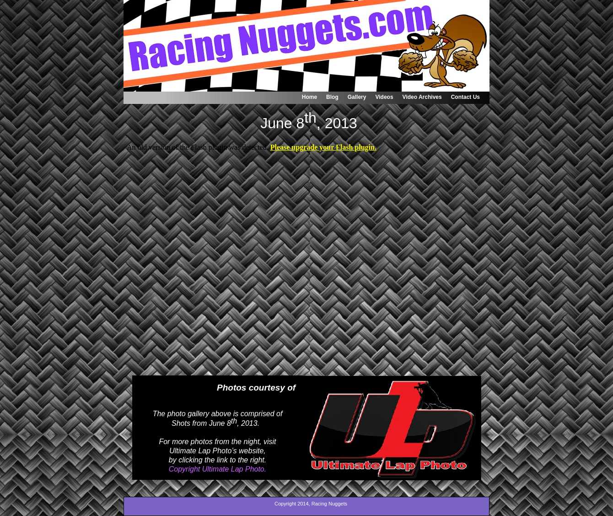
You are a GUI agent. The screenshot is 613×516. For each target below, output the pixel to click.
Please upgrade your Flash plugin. (323, 147)
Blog (332, 97)
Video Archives (422, 97)
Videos (384, 97)
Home (309, 97)
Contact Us (465, 97)
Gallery (357, 97)
